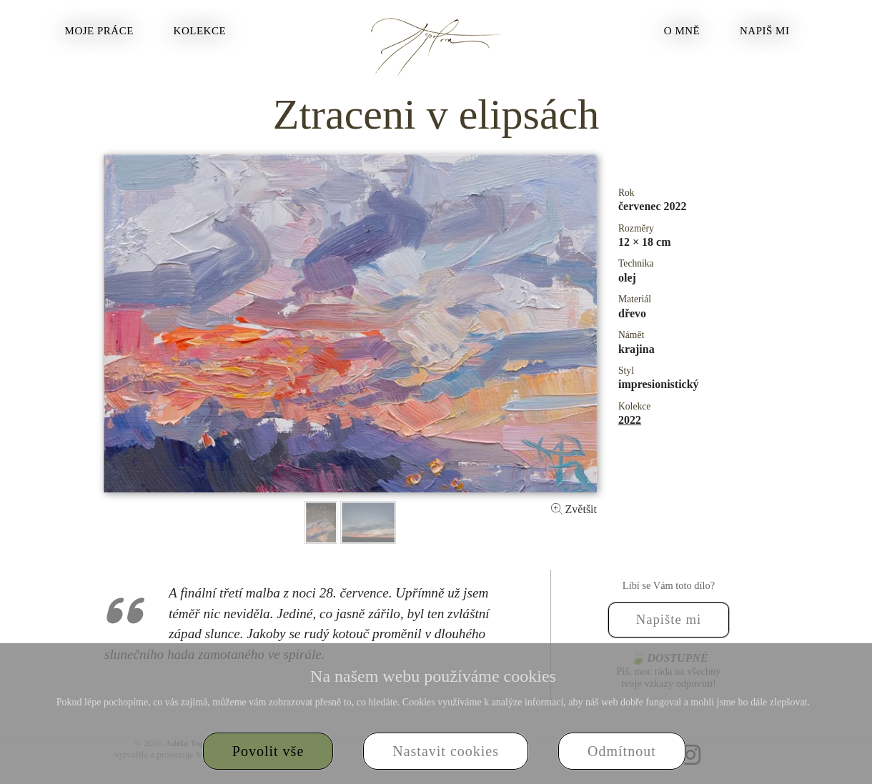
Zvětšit (574, 509)
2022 (629, 420)
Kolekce (200, 30)
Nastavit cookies (445, 751)
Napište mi (669, 619)
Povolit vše (268, 751)
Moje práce (99, 30)
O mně (682, 30)
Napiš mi (764, 30)
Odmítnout (622, 751)
